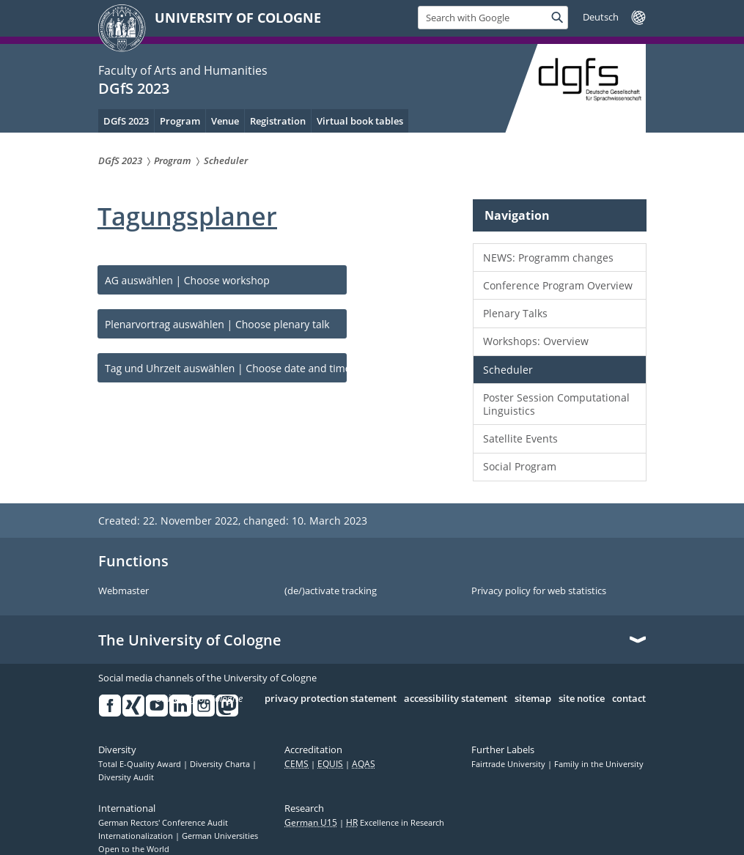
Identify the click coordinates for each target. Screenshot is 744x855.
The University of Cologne (189, 640)
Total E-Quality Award (140, 764)
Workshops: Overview (536, 341)
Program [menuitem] (180, 120)
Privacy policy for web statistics (538, 591)
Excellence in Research (395, 823)
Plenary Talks (515, 313)
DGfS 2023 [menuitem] (126, 120)
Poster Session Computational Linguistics (556, 404)
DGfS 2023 (133, 88)
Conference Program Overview (558, 285)
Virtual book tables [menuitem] (360, 120)
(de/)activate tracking (330, 591)
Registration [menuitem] (278, 120)
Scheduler (508, 370)
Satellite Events (520, 438)
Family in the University (599, 764)
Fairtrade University (509, 764)
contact (629, 699)
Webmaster (123, 591)
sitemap (533, 699)
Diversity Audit (126, 777)
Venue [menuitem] (225, 120)
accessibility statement (455, 699)
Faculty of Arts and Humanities (183, 70)
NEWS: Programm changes (548, 257)
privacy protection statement (331, 699)
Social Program (519, 466)
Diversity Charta (221, 764)
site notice (582, 699)
